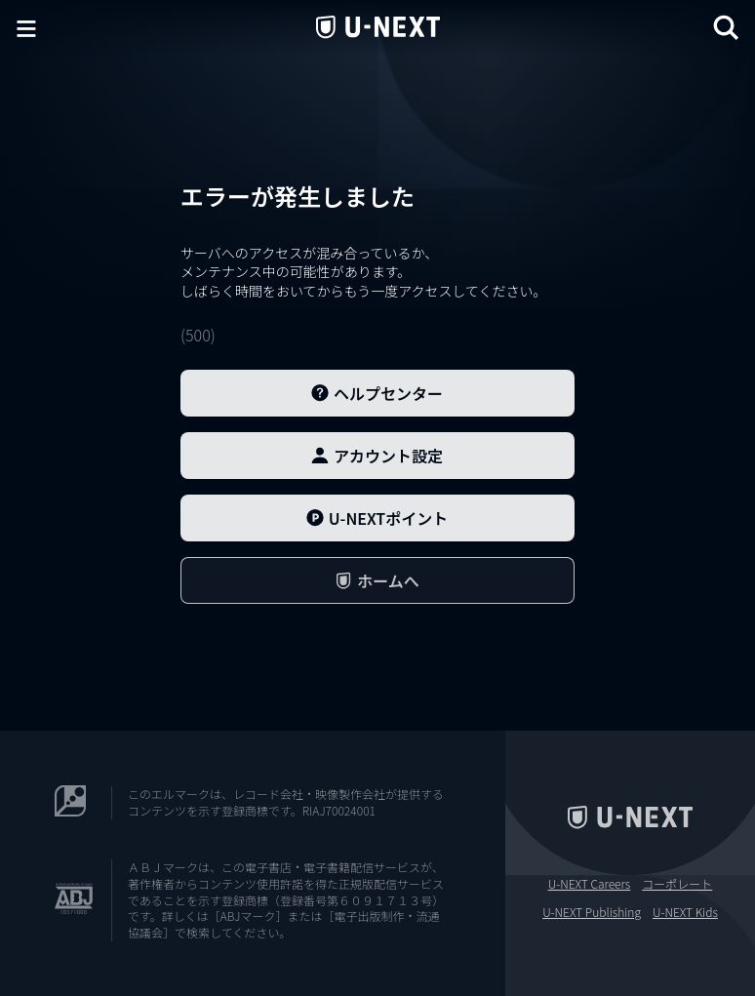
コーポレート (677, 884)
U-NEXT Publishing (591, 912)
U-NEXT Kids (685, 912)
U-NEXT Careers (589, 884)
